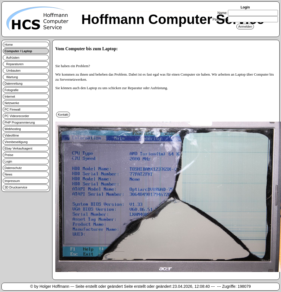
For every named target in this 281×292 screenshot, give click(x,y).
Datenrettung (14, 83)
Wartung (11, 77)
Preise (9, 155)
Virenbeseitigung (16, 142)
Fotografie (12, 90)
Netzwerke (12, 103)
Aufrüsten (12, 57)
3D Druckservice (16, 187)
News (8, 174)
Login (8, 161)
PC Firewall (12, 109)
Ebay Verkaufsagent (18, 148)
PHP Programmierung (20, 122)
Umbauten (13, 70)
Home (9, 44)
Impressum (12, 181)
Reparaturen (14, 64)
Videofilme (12, 135)
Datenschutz (13, 168)
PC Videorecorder (17, 116)
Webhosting (13, 129)
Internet (10, 96)
